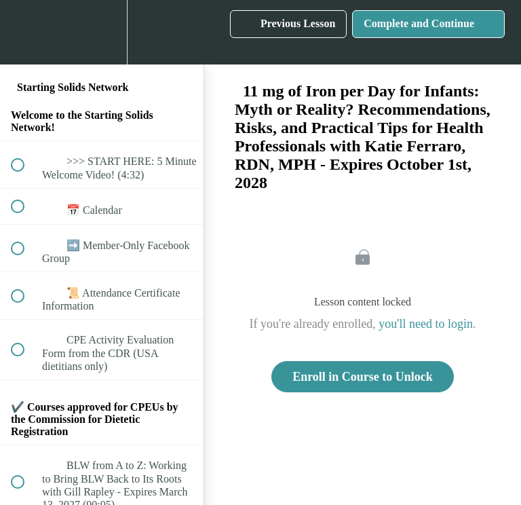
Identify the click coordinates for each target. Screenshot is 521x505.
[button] (25, 32)
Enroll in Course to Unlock (362, 377)
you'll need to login (426, 324)
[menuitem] (102, 32)
